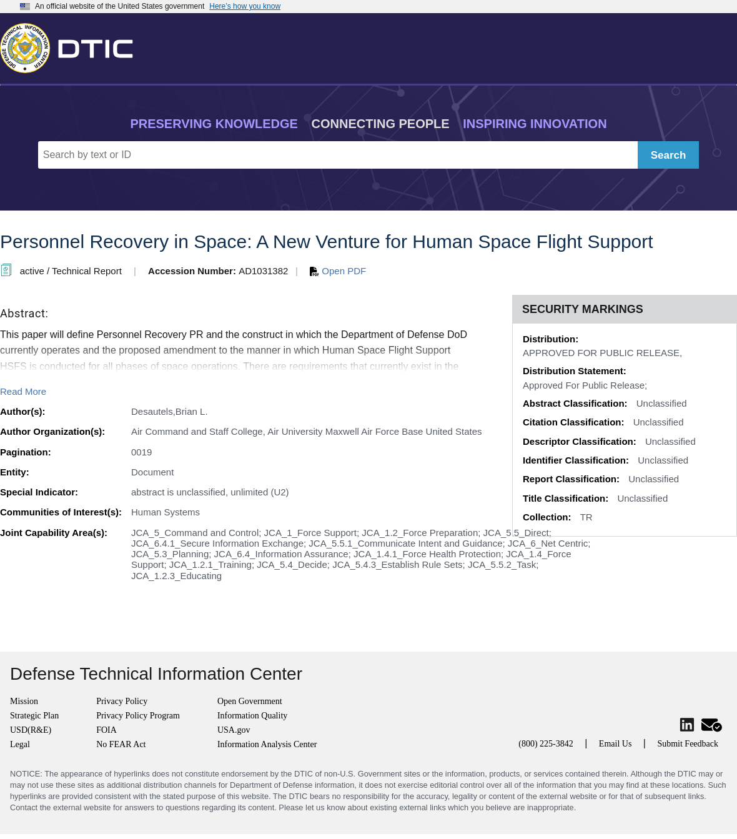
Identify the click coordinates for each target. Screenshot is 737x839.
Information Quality (252, 715)
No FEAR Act (121, 744)
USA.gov (233, 730)
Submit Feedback (687, 743)
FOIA (106, 730)
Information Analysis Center (267, 744)
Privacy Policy (121, 701)
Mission (24, 701)
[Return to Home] (72, 46)
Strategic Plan (34, 715)
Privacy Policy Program (138, 715)
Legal (20, 744)
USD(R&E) (30, 730)
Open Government (249, 701)
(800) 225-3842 (545, 743)
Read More (23, 391)
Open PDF (338, 271)
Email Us (615, 743)
